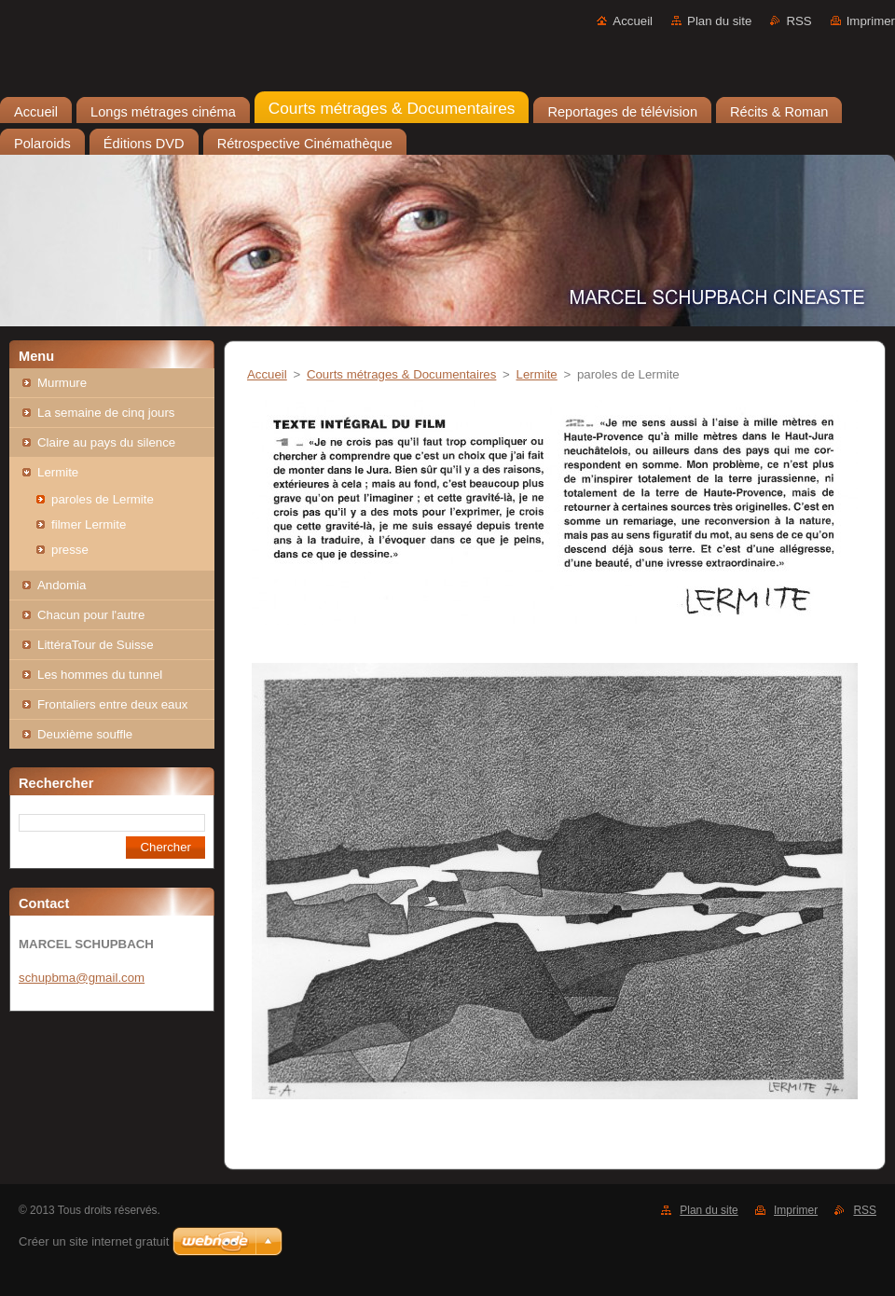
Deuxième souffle (84, 734)
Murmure (62, 383)
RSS (798, 21)
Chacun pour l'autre (91, 615)
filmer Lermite (88, 524)
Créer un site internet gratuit (94, 1241)
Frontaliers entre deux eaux (112, 704)
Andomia (61, 585)
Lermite (57, 472)
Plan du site (719, 21)
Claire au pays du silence (106, 442)
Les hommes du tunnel (99, 675)
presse (70, 550)
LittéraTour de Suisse (95, 645)
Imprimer (871, 21)
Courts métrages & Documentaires (402, 374)
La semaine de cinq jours (105, 413)
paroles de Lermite (102, 499)
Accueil (633, 21)
